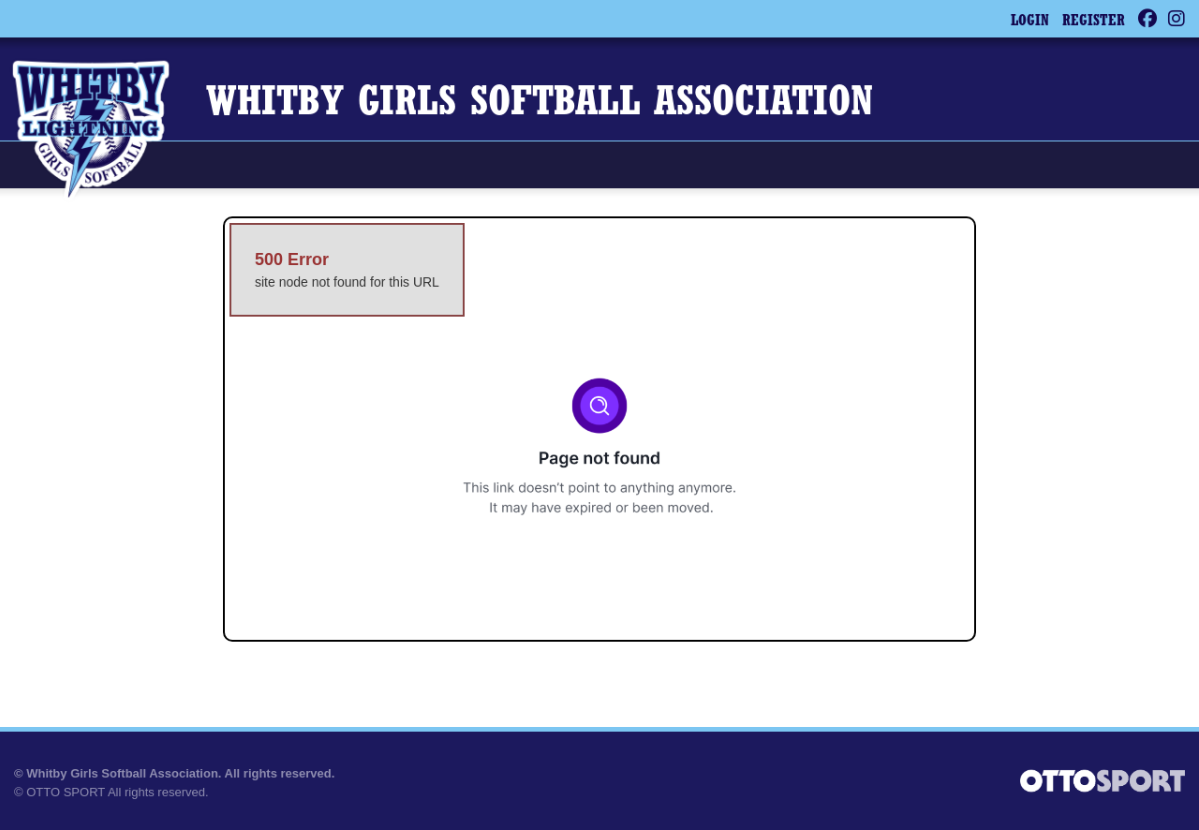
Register (1093, 21)
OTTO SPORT (65, 792)
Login (1030, 21)
